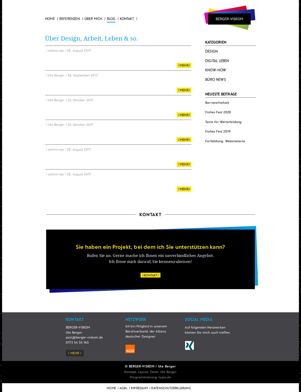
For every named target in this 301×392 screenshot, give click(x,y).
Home (50, 18)
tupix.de (165, 377)
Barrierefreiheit (217, 102)
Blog (111, 18)
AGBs (123, 388)
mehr (74, 353)
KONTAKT (150, 275)
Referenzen (69, 18)
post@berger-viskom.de (84, 337)
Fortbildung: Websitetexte (225, 141)
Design (211, 51)
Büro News (215, 79)
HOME (111, 388)
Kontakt (127, 18)
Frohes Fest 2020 (218, 112)
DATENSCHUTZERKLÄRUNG (171, 388)
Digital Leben (217, 60)
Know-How (215, 70)
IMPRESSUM (139, 388)
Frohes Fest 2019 (218, 131)
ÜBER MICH (93, 18)
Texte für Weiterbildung (223, 122)
